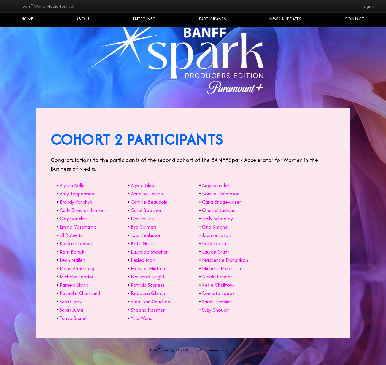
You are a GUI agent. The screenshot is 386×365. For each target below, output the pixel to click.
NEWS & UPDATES (285, 19)
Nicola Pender (217, 276)
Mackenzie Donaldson (225, 260)
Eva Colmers (144, 226)
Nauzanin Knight (148, 276)
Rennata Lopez (218, 293)
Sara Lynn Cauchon (150, 301)
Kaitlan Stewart (76, 243)
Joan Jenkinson (146, 235)
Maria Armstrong (77, 268)
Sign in (369, 6)
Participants (212, 19)
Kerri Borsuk (72, 251)
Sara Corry (71, 301)
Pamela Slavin (74, 285)
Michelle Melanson (221, 268)
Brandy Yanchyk (76, 201)
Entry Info (144, 19)
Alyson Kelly (72, 185)
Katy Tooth (214, 243)
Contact (354, 19)
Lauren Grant (215, 251)
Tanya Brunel (73, 318)
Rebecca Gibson (148, 293)
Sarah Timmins (216, 301)
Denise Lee (143, 218)
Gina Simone (215, 226)
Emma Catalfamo (78, 226)
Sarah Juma (71, 309)
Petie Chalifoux (218, 285)
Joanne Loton (216, 235)
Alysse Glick (142, 185)
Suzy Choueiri (216, 309)
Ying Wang (142, 318)
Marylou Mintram (148, 268)
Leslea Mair (143, 260)
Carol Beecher (146, 210)
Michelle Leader (76, 276)
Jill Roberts (71, 235)
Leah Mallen (72, 260)
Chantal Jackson (219, 210)
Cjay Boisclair (73, 218)
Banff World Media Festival (48, 6)
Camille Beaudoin (149, 201)
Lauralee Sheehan (150, 251)
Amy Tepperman (77, 193)
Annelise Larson (147, 193)
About (83, 19)
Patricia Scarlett (148, 285)
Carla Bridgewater (221, 201)
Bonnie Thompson (220, 193)
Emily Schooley (217, 218)
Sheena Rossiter (148, 309)
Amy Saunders (216, 185)
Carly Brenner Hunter (82, 210)
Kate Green (143, 243)
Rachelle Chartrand (80, 293)
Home (27, 19)
